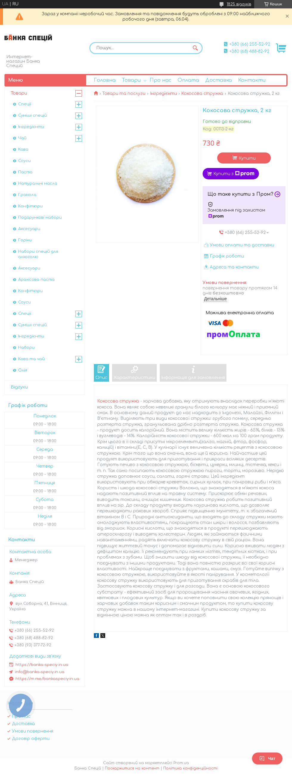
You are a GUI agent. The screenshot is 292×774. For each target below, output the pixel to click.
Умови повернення (32, 731)
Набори (26, 348)
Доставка (218, 80)
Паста (25, 172)
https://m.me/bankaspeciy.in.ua (47, 679)
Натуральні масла (37, 183)
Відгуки (19, 387)
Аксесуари (29, 229)
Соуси (24, 161)
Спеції (24, 104)
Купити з (233, 173)
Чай (22, 138)
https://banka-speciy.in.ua (41, 665)
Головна (105, 80)
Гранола (27, 195)
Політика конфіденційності (190, 768)
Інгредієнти (163, 93)
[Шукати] (195, 48)
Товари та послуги (123, 93)
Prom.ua (181, 763)
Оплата (188, 80)
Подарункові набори (40, 217)
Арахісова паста (36, 279)
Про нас (160, 80)
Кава (23, 149)
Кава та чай (31, 359)
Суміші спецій (32, 115)
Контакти (251, 80)
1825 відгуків (239, 4)
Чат (267, 758)
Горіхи (25, 240)
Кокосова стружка (202, 93)
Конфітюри (30, 206)
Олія (22, 370)
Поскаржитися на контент (132, 768)
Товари (131, 80)
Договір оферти (30, 738)
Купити (247, 158)
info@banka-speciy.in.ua (39, 672)
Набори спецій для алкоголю (38, 254)
